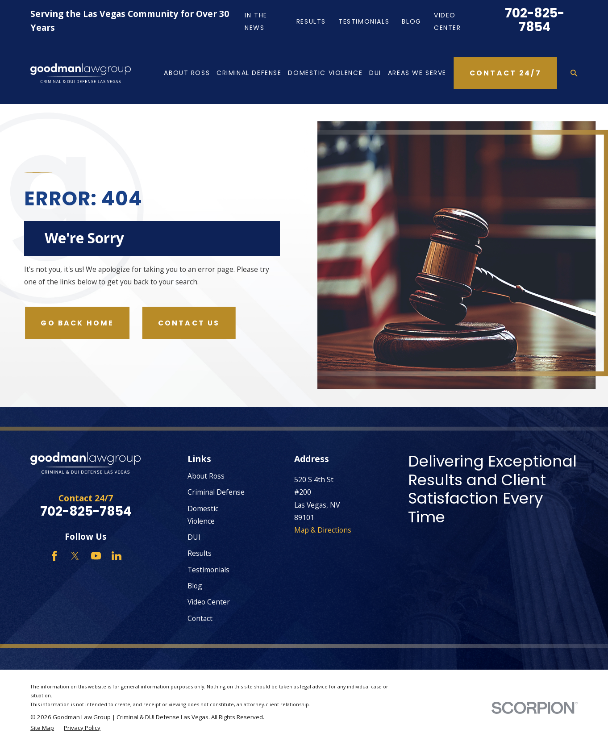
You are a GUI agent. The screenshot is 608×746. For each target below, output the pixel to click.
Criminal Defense (216, 492)
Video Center (208, 602)
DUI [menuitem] (375, 72)
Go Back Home (77, 323)
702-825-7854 (534, 20)
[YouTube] (96, 556)
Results (311, 21)
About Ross (206, 476)
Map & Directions (322, 530)
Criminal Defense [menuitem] (249, 72)
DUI (193, 537)
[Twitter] (75, 556)
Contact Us (189, 323)
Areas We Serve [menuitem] (417, 72)
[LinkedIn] (116, 556)
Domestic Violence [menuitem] (325, 72)
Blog (411, 21)
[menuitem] (42, 728)
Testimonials (363, 21)
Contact (199, 618)
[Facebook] (54, 556)
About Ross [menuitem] (187, 72)
